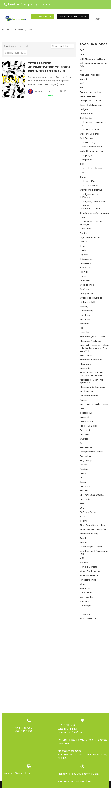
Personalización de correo (94, 405)
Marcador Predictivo (90, 342)
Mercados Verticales (91, 360)
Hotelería (85, 316)
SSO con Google (88, 513)
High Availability (88, 303)
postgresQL (86, 414)
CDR (82, 165)
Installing (84, 324)
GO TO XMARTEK (42, 16)
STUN (82, 517)
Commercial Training (91, 191)
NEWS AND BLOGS (89, 619)
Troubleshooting (89, 534)
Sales (83, 474)
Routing (84, 470)
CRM (82, 218)
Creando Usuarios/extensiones (91, 208)
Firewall (84, 273)
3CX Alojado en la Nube (92, 60)
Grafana (84, 290)
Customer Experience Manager (91, 224)
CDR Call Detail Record (92, 169)
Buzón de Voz (87, 114)
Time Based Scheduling (92, 526)
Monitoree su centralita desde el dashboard (92, 375)
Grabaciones (87, 285)
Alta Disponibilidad (90, 75)
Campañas (86, 160)
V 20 (82, 559)
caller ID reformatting (91, 152)
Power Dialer (86, 422)
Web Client (86, 593)
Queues (84, 439)
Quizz (83, 444)
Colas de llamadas (90, 186)
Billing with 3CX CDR (90, 101)
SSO (82, 508)
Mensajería (86, 356)
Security (84, 483)
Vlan (82, 585)
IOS (81, 329)
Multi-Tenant (87, 392)
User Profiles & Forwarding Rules (94, 554)
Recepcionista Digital (91, 452)
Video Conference (90, 572)
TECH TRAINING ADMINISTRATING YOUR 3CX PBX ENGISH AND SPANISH (49, 68)
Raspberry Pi (86, 448)
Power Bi (84, 418)
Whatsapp (85, 606)
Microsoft (85, 369)
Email (82, 247)
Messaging (85, 365)
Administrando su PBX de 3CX (93, 66)
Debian (83, 234)
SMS (82, 504)
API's (82, 84)
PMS (82, 409)
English (83, 251)
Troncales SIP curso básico (94, 530)
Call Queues (86, 139)
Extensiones (86, 260)
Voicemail (85, 589)
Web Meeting (87, 598)
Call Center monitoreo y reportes (93, 125)
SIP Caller (85, 491)
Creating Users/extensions (94, 214)
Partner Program (89, 396)
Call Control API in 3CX (92, 130)
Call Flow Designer (89, 134)
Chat (82, 173)
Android (84, 80)
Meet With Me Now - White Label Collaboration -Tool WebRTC (94, 349)
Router (83, 465)
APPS (82, 88)
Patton (83, 401)
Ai (81, 71)
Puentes (84, 435)
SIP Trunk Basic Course (92, 496)
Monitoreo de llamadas (92, 388)
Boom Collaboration (91, 106)
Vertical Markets (88, 567)
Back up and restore (91, 93)
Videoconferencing (90, 576)
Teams (83, 521)
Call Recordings (88, 143)
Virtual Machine (88, 580)
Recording (85, 457)
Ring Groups (86, 461)
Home (5, 30)
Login (97, 18)
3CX (82, 55)
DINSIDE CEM (86, 242)
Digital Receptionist (90, 238)
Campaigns (86, 156)
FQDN (83, 277)
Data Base (85, 229)
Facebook (85, 268)
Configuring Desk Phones (93, 202)
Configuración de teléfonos (89, 197)
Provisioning (86, 431)
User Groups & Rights (91, 547)
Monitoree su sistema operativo (91, 382)
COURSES (18, 30)
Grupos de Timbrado (91, 298)
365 (82, 51)
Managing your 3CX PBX (92, 337)
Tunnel (83, 543)
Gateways (85, 281)
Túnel (83, 539)
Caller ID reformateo (91, 147)
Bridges (84, 110)
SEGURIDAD (85, 487)
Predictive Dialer (88, 426)
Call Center (86, 119)
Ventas (84, 563)
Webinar (84, 602)
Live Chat (85, 333)
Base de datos (88, 97)
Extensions (85, 264)
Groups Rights (87, 294)
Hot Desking (86, 311)
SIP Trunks (85, 500)
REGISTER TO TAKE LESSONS (73, 16)
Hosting (84, 307)
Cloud (83, 178)
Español (84, 255)
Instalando (85, 320)
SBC (82, 478)
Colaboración (87, 182)
